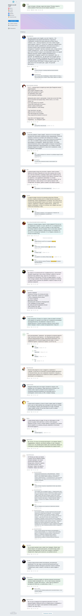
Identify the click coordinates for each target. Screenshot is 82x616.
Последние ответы (12, 25)
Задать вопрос (13, 20)
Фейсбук (10, 13)
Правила (11, 612)
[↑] (38, 10)
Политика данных (13, 613)
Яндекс (10, 11)
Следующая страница (47, 613)
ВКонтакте (11, 15)
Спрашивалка (12, 28)
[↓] (40, 10)
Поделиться (42, 10)
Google (10, 10)
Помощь (15, 612)
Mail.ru (10, 8)
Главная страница (12, 23)
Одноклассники (12, 17)
